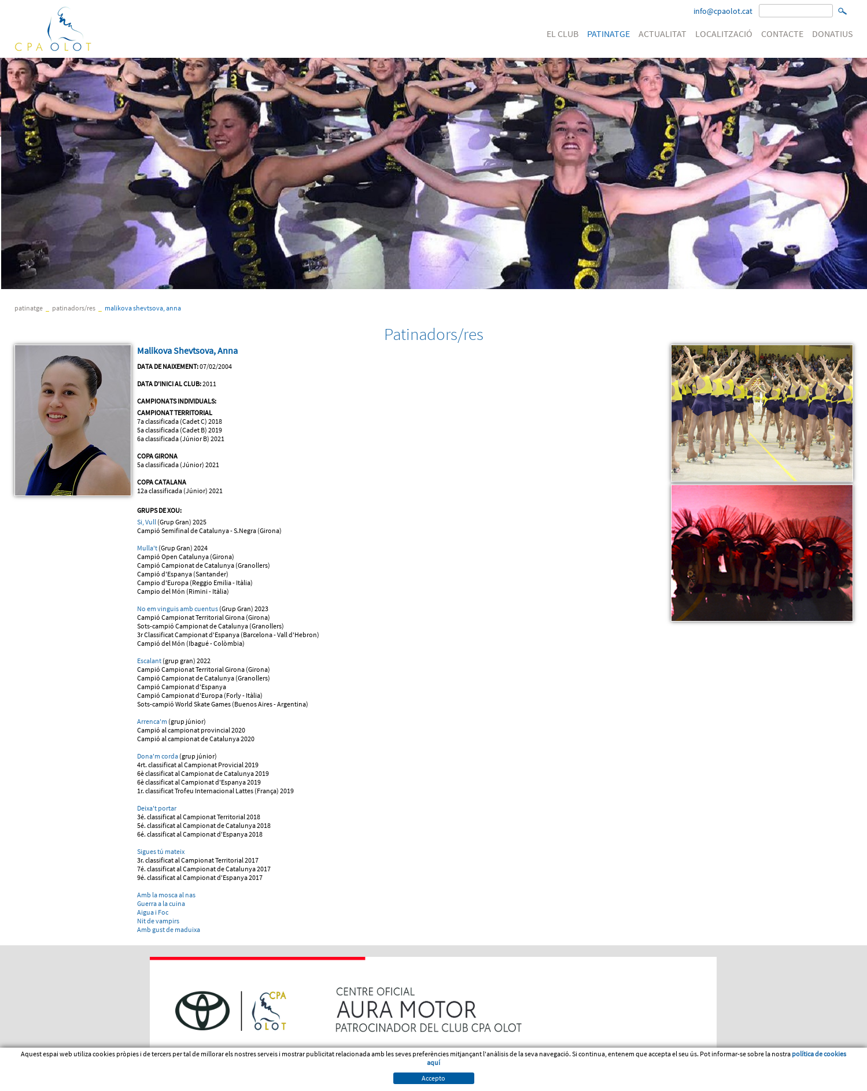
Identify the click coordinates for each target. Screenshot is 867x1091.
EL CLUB (562, 33)
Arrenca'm (152, 721)
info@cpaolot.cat (722, 11)
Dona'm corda (157, 756)
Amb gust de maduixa (168, 929)
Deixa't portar (156, 808)
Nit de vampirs (158, 920)
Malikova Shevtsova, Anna (143, 308)
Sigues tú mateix (161, 851)
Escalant (149, 660)
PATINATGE (608, 33)
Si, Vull (146, 521)
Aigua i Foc (152, 912)
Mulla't (147, 547)
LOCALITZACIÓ (723, 33)
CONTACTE (782, 33)
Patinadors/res (73, 308)
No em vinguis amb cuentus (177, 608)
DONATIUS (832, 33)
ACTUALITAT (663, 33)
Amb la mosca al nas (166, 894)
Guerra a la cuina (161, 903)
